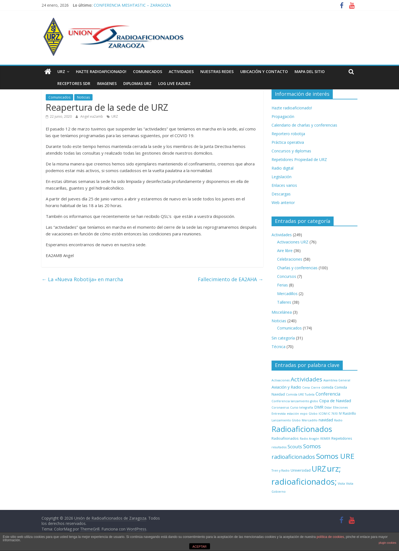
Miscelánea (282, 312)
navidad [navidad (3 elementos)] (326, 419)
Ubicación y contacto (264, 71)
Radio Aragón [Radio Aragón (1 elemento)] (309, 439)
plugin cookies (387, 542)
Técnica (278, 346)
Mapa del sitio (310, 71)
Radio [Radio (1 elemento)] (338, 420)
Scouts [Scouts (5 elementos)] (295, 446)
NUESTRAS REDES (217, 71)
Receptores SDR (61, 83)
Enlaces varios (284, 185)
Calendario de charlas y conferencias (304, 125)
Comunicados (147, 71)
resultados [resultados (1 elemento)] (279, 447)
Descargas (281, 194)
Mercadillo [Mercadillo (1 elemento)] (310, 420)
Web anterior (283, 202)
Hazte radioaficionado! (101, 71)
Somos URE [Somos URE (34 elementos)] (335, 456)
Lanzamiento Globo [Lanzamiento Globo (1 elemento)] (286, 420)
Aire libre (285, 250)
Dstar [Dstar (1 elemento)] (328, 407)
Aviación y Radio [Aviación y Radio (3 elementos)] (286, 387)
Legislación (281, 176)
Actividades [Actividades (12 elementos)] (306, 379)
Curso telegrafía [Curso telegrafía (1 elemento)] (301, 407)
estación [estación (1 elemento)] (293, 414)
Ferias (282, 285)
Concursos (286, 276)
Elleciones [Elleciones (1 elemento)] (340, 407)
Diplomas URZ (125, 83)
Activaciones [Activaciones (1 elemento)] (281, 380)
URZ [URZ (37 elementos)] (319, 469)
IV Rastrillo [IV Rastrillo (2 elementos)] (347, 413)
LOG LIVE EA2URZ (162, 83)
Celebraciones (289, 259)
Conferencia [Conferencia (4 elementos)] (328, 394)
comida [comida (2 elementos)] (327, 387)
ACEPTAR (199, 546)
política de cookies (330, 537)
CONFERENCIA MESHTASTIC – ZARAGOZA (132, 5)
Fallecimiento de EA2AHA (230, 279)
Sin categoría (283, 338)
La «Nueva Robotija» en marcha (82, 279)
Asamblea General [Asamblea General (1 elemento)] (336, 380)
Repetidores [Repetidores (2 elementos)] (341, 438)
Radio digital (282, 168)
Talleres (284, 302)
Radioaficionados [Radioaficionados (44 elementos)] (302, 429)
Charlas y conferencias (297, 267)
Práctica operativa (288, 142)
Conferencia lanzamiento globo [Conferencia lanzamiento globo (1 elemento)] (295, 401)
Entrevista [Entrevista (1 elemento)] (279, 414)
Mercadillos (287, 293)
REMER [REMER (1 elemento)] (325, 439)
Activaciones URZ (292, 242)
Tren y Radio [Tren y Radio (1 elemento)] (281, 470)
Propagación (283, 116)
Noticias (83, 97)
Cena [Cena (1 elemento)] (306, 387)
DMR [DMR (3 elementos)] (318, 407)
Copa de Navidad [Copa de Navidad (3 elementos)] (335, 400)
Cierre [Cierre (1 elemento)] (315, 387)
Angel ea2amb (92, 116)
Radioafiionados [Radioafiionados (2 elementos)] (285, 438)
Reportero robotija (288, 133)
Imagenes (94, 83)
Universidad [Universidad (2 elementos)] (301, 470)
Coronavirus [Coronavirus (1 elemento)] (280, 407)
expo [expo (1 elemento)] (304, 414)
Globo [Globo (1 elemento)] (313, 414)
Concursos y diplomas (291, 151)
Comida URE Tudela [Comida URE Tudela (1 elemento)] (300, 394)
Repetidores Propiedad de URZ (299, 159)
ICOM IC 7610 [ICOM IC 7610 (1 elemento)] (328, 414)
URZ (61, 71)
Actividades (181, 71)
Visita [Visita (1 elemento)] (341, 483)
